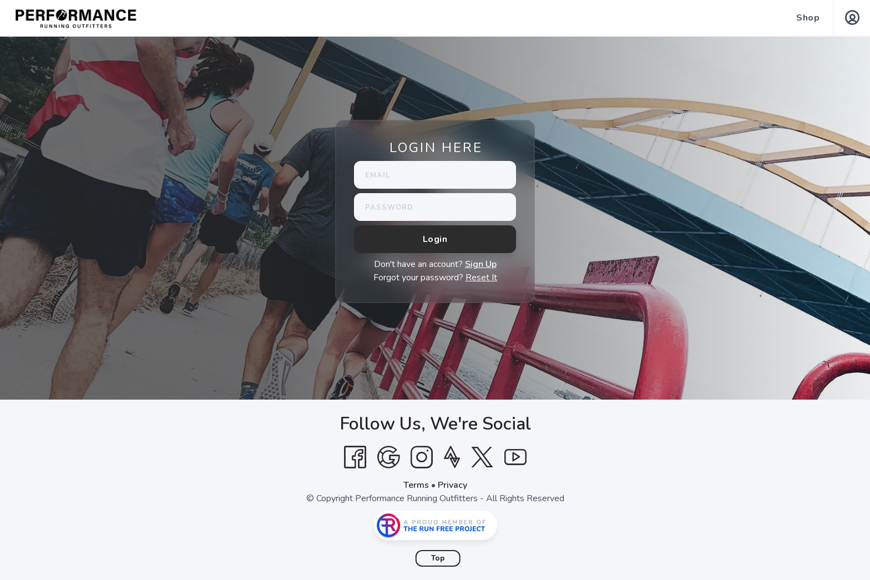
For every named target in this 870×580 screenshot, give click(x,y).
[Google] (388, 457)
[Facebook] (355, 457)
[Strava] (452, 457)
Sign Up (481, 264)
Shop (808, 18)
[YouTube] (515, 457)
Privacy (452, 485)
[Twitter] (482, 457)
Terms (416, 485)
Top (438, 558)
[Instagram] (421, 457)
